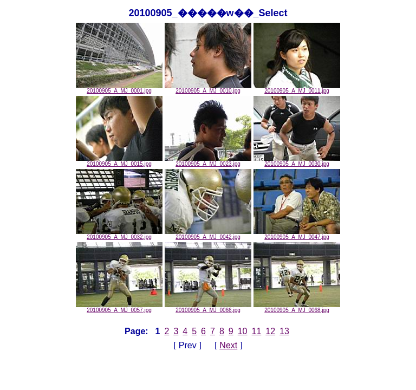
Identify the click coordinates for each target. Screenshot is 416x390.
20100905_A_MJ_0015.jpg (119, 161)
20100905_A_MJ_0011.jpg (296, 88)
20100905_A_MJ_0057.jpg (119, 307)
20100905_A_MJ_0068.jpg (296, 307)
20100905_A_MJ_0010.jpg (208, 88)
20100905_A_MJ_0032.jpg (119, 234)
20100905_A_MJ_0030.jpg (296, 161)
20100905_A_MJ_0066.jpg (208, 307)
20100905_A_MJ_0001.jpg (119, 88)
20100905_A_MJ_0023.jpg (208, 161)
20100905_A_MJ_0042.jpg (208, 234)
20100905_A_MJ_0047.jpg (296, 234)
